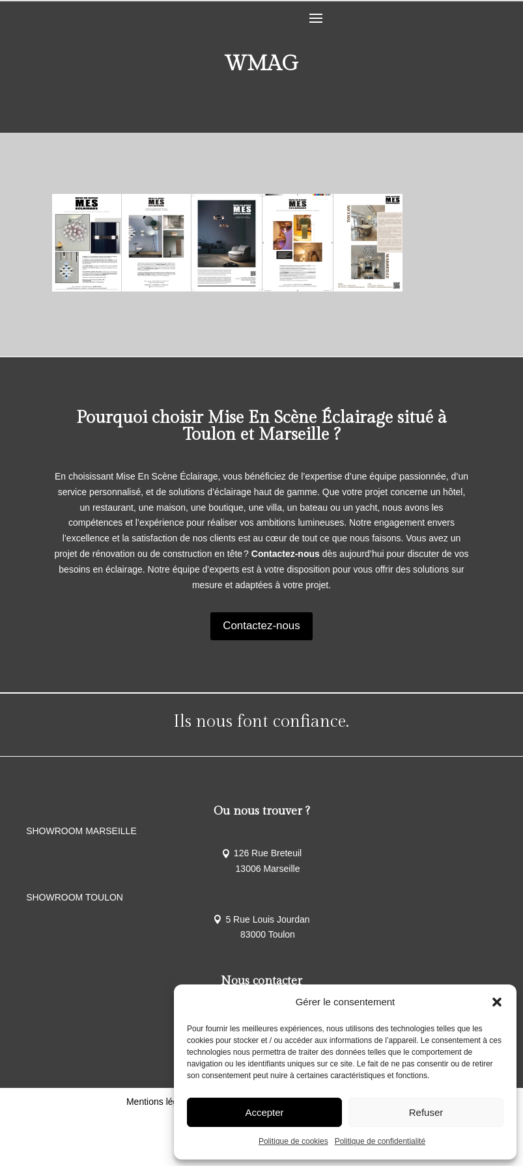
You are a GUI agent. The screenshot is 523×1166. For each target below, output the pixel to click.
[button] (496, 1002)
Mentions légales (160, 1151)
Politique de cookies (293, 1141)
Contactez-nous (261, 625)
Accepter (264, 1112)
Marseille (294, 434)
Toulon (209, 434)
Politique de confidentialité (380, 1141)
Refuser (426, 1112)
